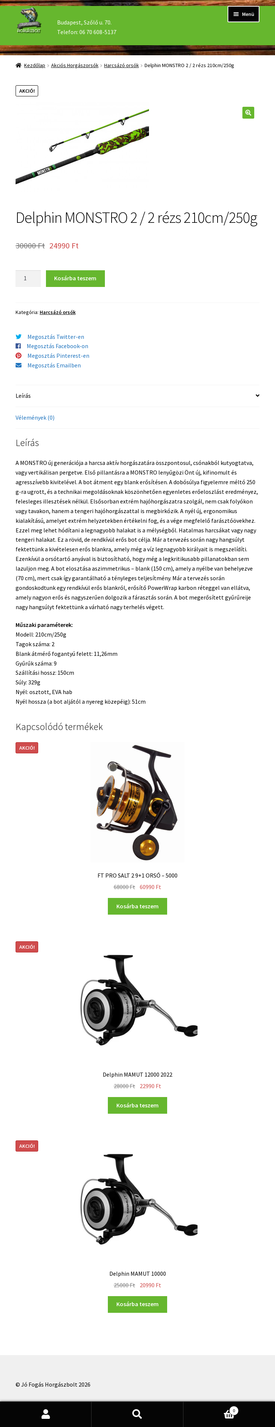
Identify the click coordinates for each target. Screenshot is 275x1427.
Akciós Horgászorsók (75, 65)
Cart (211, 1409)
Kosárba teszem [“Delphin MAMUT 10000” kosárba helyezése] (137, 1304)
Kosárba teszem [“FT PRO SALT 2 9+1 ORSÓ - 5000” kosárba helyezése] (137, 906)
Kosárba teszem (75, 278)
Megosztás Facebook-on (57, 346)
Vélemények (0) (35, 417)
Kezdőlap (34, 65)
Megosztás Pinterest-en (58, 355)
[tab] (137, 396)
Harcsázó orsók (121, 65)
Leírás (23, 395)
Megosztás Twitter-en (55, 336)
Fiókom (46, 1414)
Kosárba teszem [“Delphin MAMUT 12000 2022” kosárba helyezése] (137, 1105)
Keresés (137, 1414)
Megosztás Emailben (54, 365)
